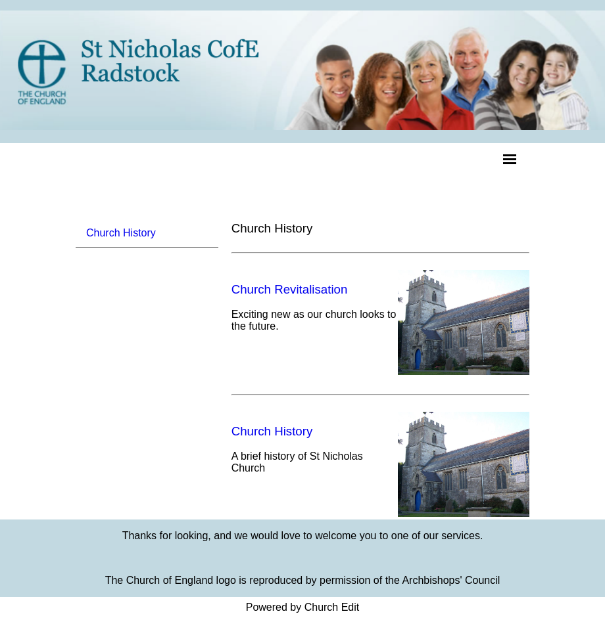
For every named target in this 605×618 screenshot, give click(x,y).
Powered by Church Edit (303, 607)
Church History (121, 232)
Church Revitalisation (289, 289)
